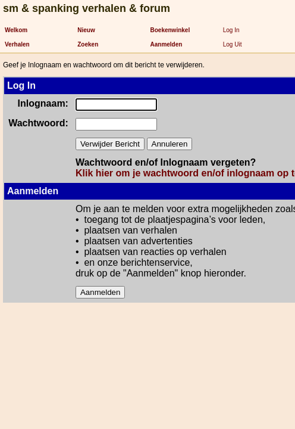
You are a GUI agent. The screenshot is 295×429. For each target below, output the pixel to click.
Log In (231, 30)
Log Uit (232, 44)
